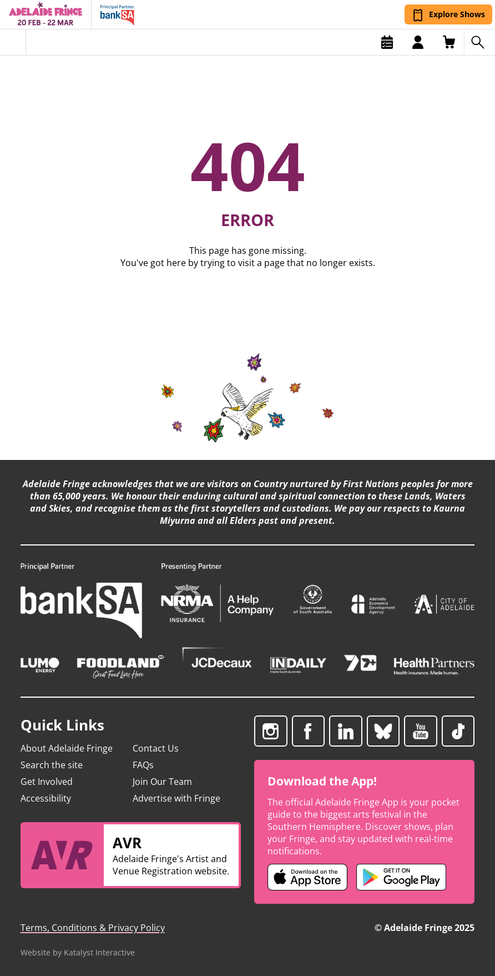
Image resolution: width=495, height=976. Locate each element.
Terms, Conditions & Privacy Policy (93, 928)
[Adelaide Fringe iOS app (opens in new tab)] (307, 877)
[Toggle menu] (13, 42)
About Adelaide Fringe (67, 748)
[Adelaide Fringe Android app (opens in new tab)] (401, 877)
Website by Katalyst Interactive (78, 952)
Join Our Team (162, 781)
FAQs (143, 765)
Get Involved (47, 781)
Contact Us (156, 748)
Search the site (52, 765)
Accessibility (46, 798)
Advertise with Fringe (176, 798)
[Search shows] (479, 42)
